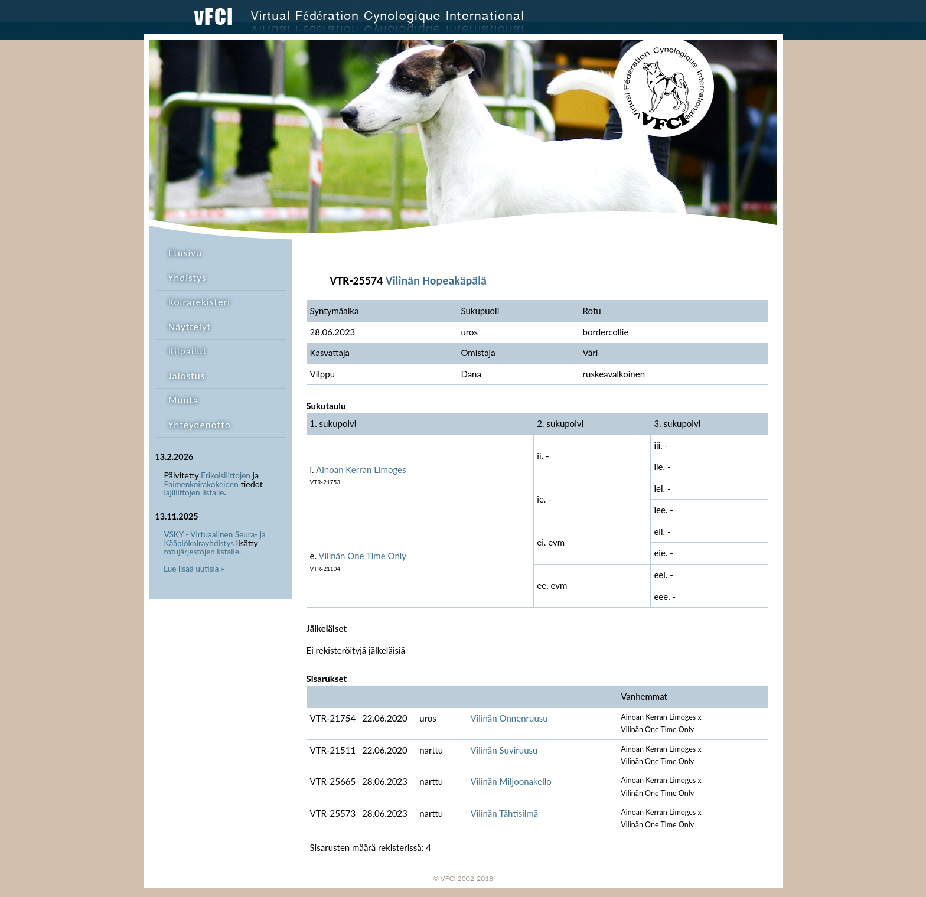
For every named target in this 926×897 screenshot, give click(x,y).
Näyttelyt (189, 327)
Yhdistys (187, 278)
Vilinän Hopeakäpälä (436, 280)
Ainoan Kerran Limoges (361, 469)
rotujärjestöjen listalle (201, 551)
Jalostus (186, 376)
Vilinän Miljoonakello (511, 781)
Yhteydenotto (199, 425)
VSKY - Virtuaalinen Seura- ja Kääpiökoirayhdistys (215, 539)
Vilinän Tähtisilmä (505, 813)
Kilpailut (187, 351)
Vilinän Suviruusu (504, 750)
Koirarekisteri (199, 302)
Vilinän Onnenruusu (509, 718)
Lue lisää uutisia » (194, 568)
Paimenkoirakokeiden (201, 484)
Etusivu (185, 253)
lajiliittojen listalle (194, 492)
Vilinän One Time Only (362, 555)
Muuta (183, 400)
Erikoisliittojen (225, 475)
